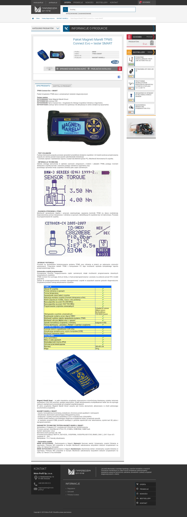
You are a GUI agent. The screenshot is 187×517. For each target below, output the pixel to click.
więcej (150, 52)
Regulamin (71, 488)
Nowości (89, 2)
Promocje (78, 2)
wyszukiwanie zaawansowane (77, 14)
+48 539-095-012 (44, 483)
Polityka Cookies (73, 495)
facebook (119, 77)
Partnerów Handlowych (109, 470)
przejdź (149, 37)
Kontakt (114, 2)
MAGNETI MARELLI (62, 18)
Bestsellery (102, 2)
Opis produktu (43, 86)
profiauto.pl (53, 3)
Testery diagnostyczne (48, 18)
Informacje (73, 483)
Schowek (145, 2)
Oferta (67, 2)
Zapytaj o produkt (62, 86)
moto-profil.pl (38, 3)
